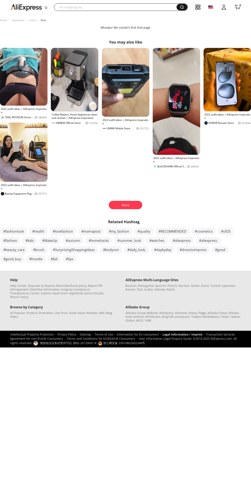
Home (3, 20)
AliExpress (166, 313)
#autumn (73, 240)
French (172, 286)
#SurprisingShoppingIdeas (74, 249)
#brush (39, 249)
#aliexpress (182, 240)
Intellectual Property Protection (32, 334)
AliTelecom (152, 317)
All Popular (17, 313)
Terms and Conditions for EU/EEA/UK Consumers (101, 339)
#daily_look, (136, 249)
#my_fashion (119, 231)
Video (14, 317)
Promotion (46, 313)
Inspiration (18, 20)
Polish (170, 289)
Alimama (181, 313)
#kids (30, 240)
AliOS (139, 320)
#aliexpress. (208, 240)
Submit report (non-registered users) (66, 293)
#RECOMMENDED (172, 231)
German (184, 286)
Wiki (102, 313)
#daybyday (162, 249)
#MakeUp (49, 240)
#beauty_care (14, 249)
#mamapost (91, 231)
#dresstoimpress (193, 249)
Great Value (77, 313)
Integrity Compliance (75, 289)
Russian (131, 286)
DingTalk (167, 317)
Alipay (192, 313)
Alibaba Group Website (142, 313)
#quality (143, 231)
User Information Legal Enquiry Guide (165, 339)
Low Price (61, 313)
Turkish (216, 286)
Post (43, 20)
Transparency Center (25, 293)
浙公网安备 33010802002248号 (121, 343)
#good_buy (12, 259)
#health (38, 231)
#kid (54, 259)
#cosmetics (204, 231)
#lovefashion (63, 231)
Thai (140, 289)
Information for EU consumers (138, 334)
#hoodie (35, 259)
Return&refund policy (71, 286)
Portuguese (146, 286)
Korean (131, 289)
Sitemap (85, 334)
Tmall (225, 317)
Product (32, 313)
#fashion (10, 240)
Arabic (148, 289)
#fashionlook (13, 231)
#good (220, 249)
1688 (148, 320)
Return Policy (19, 297)
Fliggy (202, 313)
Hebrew (159, 289)
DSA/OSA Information (45, 289)
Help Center (18, 286)
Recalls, (99, 293)
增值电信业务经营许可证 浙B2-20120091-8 (68, 343)
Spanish (160, 286)
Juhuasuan (182, 317)
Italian (195, 286)
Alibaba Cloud (217, 313)
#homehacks (99, 240)
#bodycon (111, 249)
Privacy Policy (67, 334)
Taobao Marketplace (205, 317)
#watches (156, 240)
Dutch (205, 286)
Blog (109, 313)
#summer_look (129, 240)
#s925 (226, 231)
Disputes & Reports (41, 286)
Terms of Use (104, 334)
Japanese (228, 286)
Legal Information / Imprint (182, 334)
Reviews (92, 313)
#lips (69, 259)
